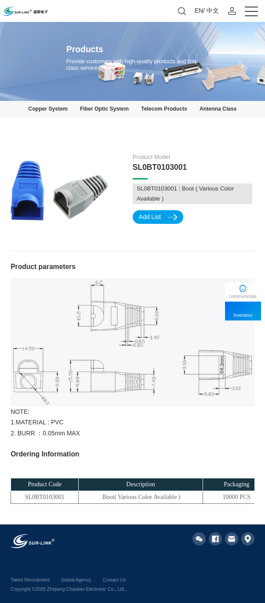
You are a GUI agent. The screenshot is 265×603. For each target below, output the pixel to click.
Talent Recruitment (30, 579)
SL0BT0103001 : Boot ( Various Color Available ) (185, 193)
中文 (213, 10)
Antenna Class (218, 109)
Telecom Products (164, 109)
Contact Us (114, 579)
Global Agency (76, 579)
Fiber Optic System (104, 109)
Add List (158, 216)
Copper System (47, 109)
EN (199, 10)
